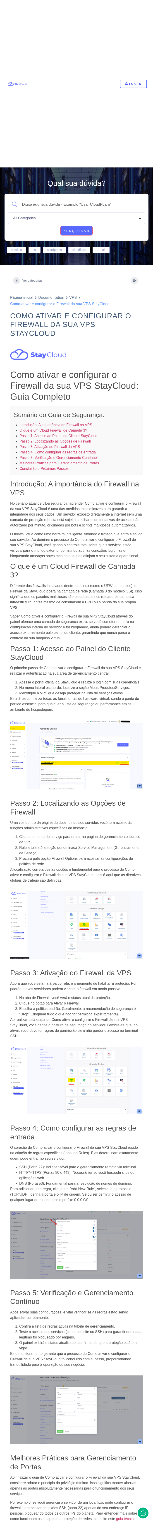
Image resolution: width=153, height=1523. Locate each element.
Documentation (51, 297)
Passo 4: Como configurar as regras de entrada (57, 452)
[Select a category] (76, 218)
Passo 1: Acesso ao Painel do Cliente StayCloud (58, 436)
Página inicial (21, 297)
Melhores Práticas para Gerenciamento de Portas (59, 463)
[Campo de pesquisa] (80, 204)
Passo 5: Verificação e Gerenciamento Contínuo (58, 458)
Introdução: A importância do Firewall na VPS (55, 425)
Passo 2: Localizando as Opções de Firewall (55, 441)
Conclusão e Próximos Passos (44, 469)
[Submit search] (76, 231)
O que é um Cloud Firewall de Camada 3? (53, 430)
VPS (73, 297)
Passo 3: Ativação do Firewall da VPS (49, 447)
